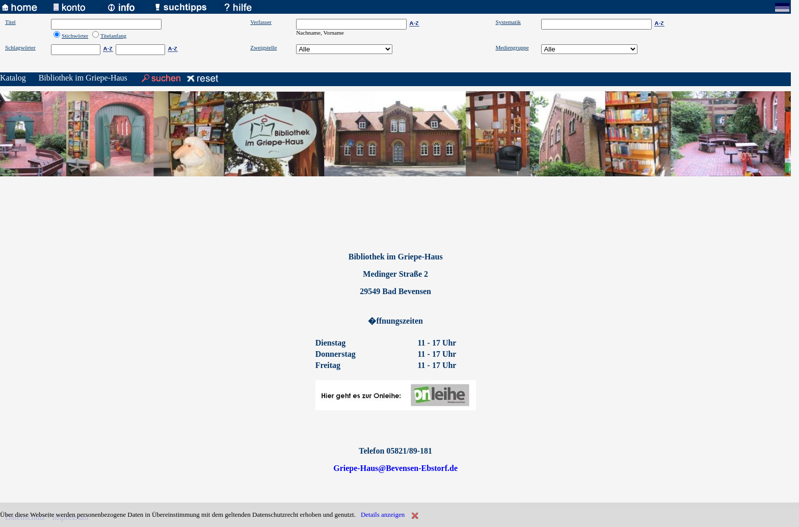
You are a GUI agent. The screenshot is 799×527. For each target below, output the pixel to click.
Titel (10, 22)
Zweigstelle (263, 47)
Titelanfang (113, 36)
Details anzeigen (383, 514)
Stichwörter (75, 36)
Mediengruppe (511, 47)
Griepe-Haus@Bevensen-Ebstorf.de (395, 468)
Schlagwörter (20, 47)
